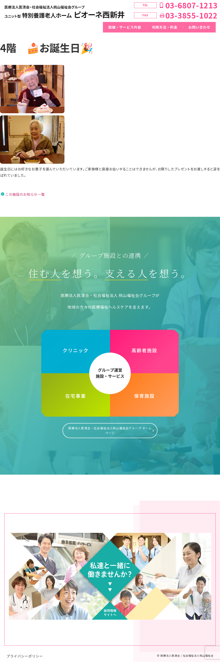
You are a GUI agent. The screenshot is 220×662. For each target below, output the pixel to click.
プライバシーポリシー (24, 651)
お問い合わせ (199, 27)
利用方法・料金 (165, 27)
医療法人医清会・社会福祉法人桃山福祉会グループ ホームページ (110, 428)
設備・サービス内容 (124, 27)
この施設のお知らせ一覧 (25, 194)
